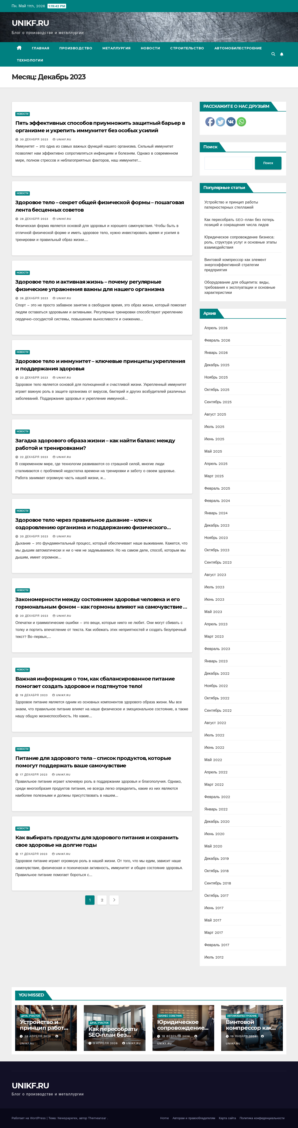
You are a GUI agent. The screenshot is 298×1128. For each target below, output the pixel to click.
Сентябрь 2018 (217, 883)
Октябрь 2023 (217, 550)
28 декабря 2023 (34, 218)
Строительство (187, 48)
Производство (75, 48)
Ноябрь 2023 (216, 537)
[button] (273, 54)
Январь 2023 (216, 661)
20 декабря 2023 (34, 536)
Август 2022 (215, 723)
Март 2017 (213, 932)
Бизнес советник (170, 1016)
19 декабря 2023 (34, 695)
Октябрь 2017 (216, 895)
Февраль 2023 (217, 649)
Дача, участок (30, 1016)
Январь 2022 (216, 809)
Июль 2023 (214, 587)
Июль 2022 (214, 735)
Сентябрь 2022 (218, 710)
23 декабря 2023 (34, 377)
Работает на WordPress (29, 1118)
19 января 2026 (244, 1036)
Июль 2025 (214, 426)
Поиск (210, 146)
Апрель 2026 (216, 328)
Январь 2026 (216, 352)
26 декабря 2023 (34, 298)
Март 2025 (214, 476)
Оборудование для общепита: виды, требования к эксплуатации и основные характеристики (239, 287)
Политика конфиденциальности (262, 1118)
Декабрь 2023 (217, 525)
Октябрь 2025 (217, 389)
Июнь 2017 (214, 908)
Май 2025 (213, 451)
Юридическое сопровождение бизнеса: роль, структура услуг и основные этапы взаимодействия (240, 242)
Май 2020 (213, 846)
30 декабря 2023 (34, 139)
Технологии (30, 60)
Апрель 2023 (216, 624)
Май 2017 (212, 920)
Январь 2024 (216, 513)
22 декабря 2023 (34, 457)
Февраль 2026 (217, 340)
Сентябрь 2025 (218, 402)
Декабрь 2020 (217, 821)
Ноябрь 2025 (216, 377)
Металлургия (116, 48)
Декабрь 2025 (217, 365)
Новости (150, 48)
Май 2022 (213, 760)
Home (164, 1118)
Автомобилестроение (238, 48)
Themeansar (97, 1118)
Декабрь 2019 (216, 858)
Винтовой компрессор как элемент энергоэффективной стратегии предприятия (235, 264)
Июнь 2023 (214, 599)
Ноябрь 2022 (216, 686)
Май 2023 (213, 612)
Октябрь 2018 (216, 871)
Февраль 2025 (217, 488)
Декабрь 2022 (217, 673)
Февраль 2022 (217, 797)
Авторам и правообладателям (194, 1118)
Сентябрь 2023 (218, 562)
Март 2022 (214, 784)
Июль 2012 (214, 957)
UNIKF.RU (30, 23)
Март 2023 (214, 636)
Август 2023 (215, 574)
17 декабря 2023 (34, 774)
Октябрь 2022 (217, 698)
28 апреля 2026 (38, 1036)
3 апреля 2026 (106, 1043)
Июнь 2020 (214, 834)
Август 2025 (215, 414)
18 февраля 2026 (176, 1036)
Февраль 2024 (217, 500)
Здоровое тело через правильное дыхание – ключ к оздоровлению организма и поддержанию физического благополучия (91, 527)
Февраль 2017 (216, 945)
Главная (40, 48)
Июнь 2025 (214, 439)
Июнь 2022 (214, 747)
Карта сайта (227, 1118)
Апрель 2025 (216, 463)
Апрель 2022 (216, 772)
